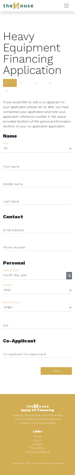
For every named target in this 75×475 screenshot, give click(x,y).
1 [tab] (6, 83)
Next (56, 371)
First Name (11, 167)
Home (37, 436)
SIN (5, 325)
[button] (69, 276)
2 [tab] (21, 83)
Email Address (13, 230)
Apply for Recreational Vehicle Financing (37, 415)
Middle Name (13, 184)
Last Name (11, 201)
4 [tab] (50, 83)
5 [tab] (7, 91)
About (37, 440)
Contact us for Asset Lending (38, 423)
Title (5, 143)
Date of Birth (11, 270)
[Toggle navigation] (66, 5)
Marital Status (11, 302)
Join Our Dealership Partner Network (37, 419)
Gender (7, 284)
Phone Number (14, 247)
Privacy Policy (38, 447)
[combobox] (34, 276)
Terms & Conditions (37, 452)
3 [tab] (35, 83)
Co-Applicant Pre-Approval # (24, 354)
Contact (37, 444)
